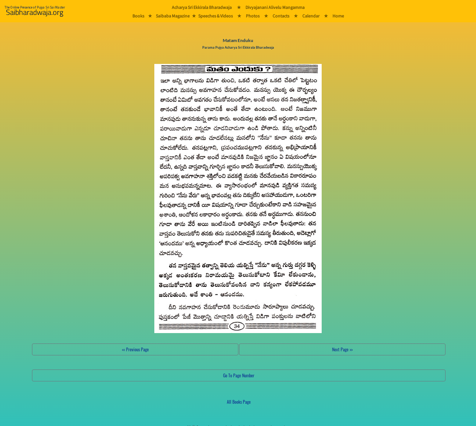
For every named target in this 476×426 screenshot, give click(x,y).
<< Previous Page (135, 349)
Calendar (310, 16)
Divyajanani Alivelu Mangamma (275, 7)
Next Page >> (342, 349)
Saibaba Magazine (173, 16)
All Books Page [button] (239, 401)
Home (338, 16)
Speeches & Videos (215, 16)
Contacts (281, 16)
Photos (253, 16)
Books (138, 16)
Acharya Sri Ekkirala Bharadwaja (202, 7)
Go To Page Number (238, 375)
